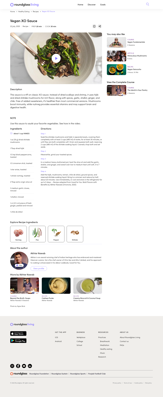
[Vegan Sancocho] (130, 69)
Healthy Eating (24, 11)
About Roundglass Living (130, 337)
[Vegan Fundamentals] (130, 42)
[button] (147, 4)
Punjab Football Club (97, 373)
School (79, 345)
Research (102, 356)
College (80, 341)
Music (102, 353)
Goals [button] (102, 4)
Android (58, 341)
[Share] (99, 26)
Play (19, 265)
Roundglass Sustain (60, 373)
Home (80, 4)
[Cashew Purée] (56, 289)
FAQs (122, 345)
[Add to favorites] (94, 26)
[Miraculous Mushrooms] (130, 56)
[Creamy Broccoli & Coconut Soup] (87, 289)
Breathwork (105, 341)
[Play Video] (56, 58)
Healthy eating (106, 349)
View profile (38, 268)
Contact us (124, 341)
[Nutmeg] (18, 234)
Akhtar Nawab (38, 253)
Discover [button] (92, 4)
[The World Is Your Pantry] (130, 90)
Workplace (81, 337)
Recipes (36, 11)
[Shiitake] (75, 234)
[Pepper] (56, 234)
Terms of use (128, 383)
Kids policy (148, 383)
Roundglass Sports (78, 373)
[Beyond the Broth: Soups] (24, 289)
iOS (56, 337)
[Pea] (37, 234)
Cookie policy (138, 383)
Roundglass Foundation (39, 373)
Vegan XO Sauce (48, 11)
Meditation (104, 345)
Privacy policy (117, 383)
